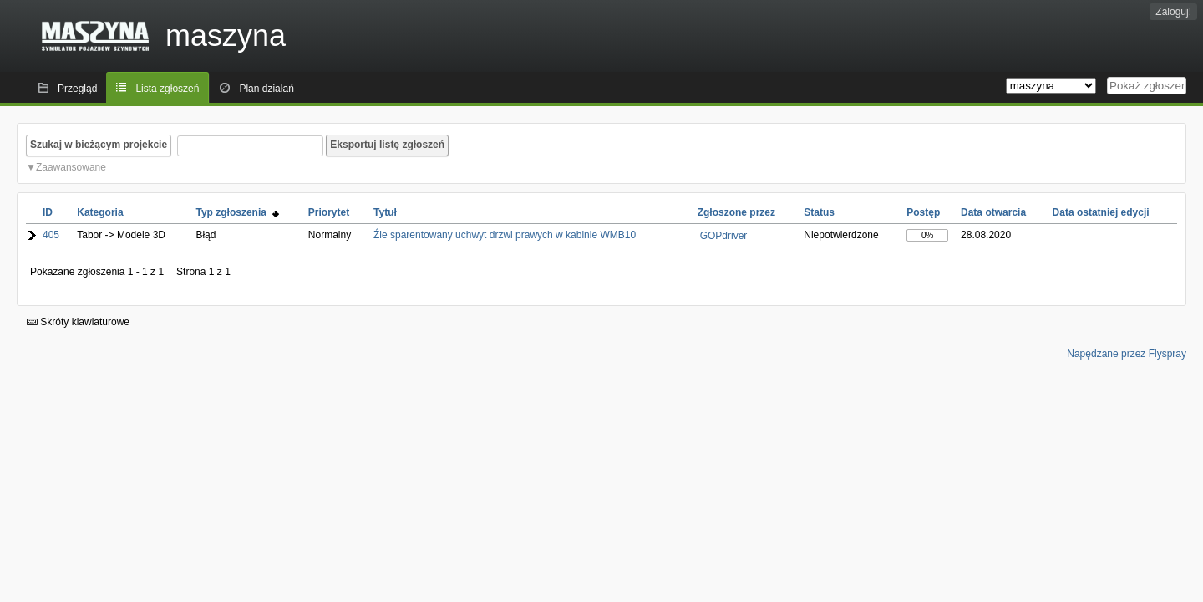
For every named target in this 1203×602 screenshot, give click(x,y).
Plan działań (266, 88)
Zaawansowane (71, 167)
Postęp (923, 212)
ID (48, 212)
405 (51, 235)
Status (819, 212)
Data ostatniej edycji (1101, 212)
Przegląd (77, 88)
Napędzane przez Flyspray (1126, 354)
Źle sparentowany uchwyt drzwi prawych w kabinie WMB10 (504, 235)
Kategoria (100, 212)
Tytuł (385, 212)
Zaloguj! (1173, 12)
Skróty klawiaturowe (78, 322)
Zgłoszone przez (736, 212)
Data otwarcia (993, 212)
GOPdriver (724, 236)
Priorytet (328, 212)
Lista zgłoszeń (167, 88)
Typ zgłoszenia (236, 212)
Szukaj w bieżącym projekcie (98, 144)
